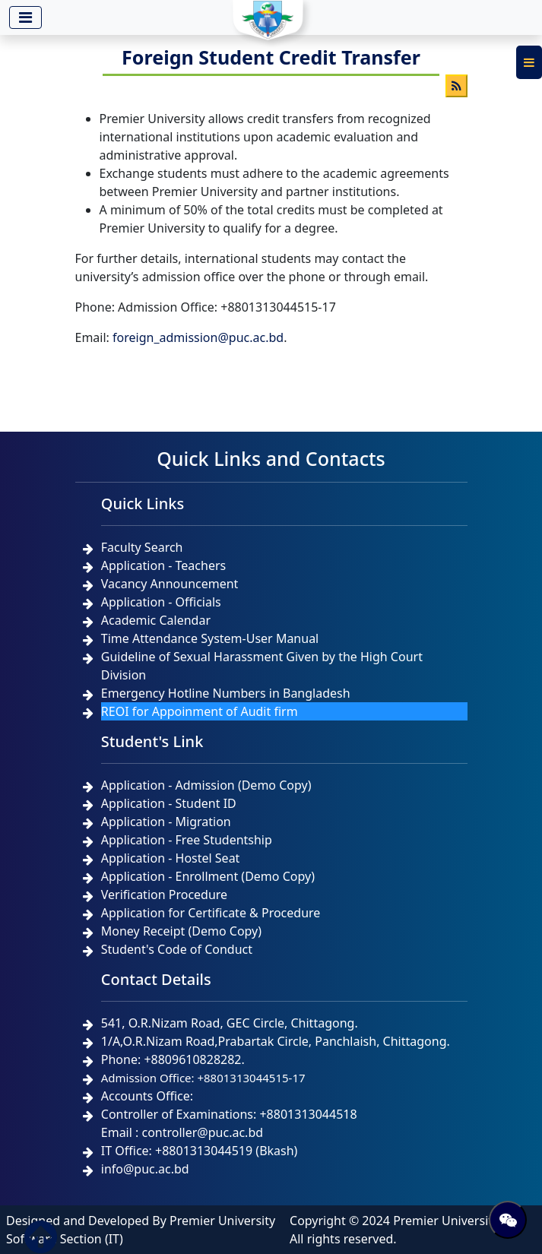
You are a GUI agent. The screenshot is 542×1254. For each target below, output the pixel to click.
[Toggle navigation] (25, 17)
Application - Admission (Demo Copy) (206, 785)
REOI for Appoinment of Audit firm (199, 711)
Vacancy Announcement (170, 583)
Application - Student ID (168, 803)
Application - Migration (166, 821)
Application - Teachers (163, 565)
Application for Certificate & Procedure (211, 912)
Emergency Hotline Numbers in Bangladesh (225, 693)
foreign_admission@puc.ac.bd (198, 337)
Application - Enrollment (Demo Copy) (208, 876)
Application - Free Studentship (186, 839)
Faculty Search (142, 547)
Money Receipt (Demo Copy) (181, 931)
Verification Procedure (164, 894)
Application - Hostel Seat (170, 858)
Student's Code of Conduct (176, 949)
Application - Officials (161, 602)
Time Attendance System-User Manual (210, 638)
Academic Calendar (156, 620)
